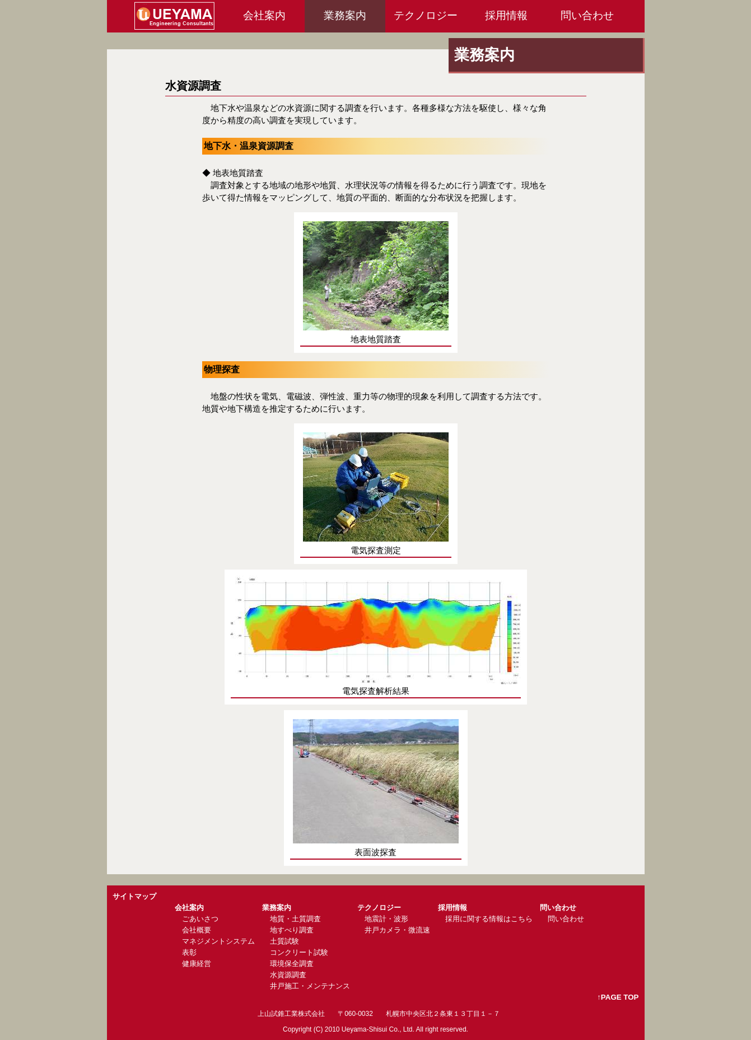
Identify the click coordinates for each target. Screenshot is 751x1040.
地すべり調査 (292, 930)
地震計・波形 (386, 919)
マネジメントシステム (218, 941)
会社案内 (264, 15)
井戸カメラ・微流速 (397, 930)
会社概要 (196, 930)
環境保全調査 (292, 963)
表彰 (189, 952)
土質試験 (284, 941)
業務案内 (345, 15)
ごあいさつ (200, 919)
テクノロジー (426, 15)
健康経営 (196, 963)
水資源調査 (288, 975)
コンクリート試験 (299, 952)
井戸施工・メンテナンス (310, 986)
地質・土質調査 (295, 919)
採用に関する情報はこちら (489, 919)
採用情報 (506, 15)
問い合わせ (587, 15)
